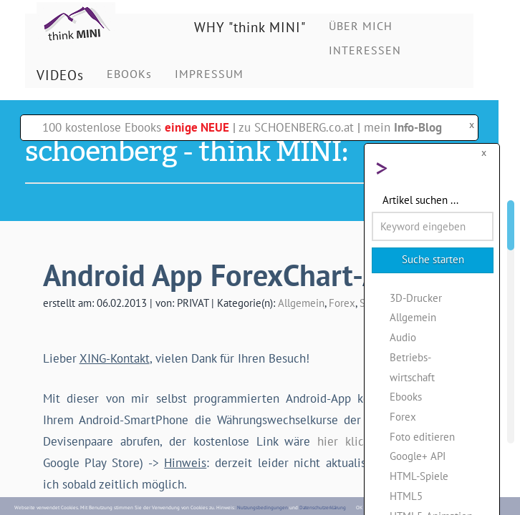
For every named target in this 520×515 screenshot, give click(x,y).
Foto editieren (422, 436)
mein (403, 127)
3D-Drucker (416, 297)
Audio (403, 337)
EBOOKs (129, 74)
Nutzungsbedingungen (262, 507)
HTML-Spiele (419, 476)
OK (359, 507)
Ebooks (406, 396)
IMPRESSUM (209, 74)
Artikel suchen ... (420, 199)
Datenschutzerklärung (322, 507)
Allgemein (301, 302)
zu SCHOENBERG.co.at (296, 127)
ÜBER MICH (361, 26)
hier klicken (349, 441)
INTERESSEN (365, 50)
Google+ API (418, 455)
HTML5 (406, 496)
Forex (342, 302)
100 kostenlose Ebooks (135, 127)
